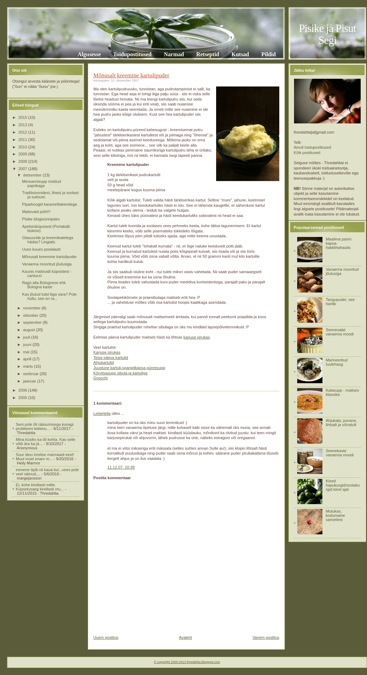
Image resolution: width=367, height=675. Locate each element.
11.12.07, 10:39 (121, 467)
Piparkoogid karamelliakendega (49, 204)
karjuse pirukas (197, 337)
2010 (23, 147)
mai (27, 352)
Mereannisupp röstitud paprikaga (41, 183)
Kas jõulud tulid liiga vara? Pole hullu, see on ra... (49, 296)
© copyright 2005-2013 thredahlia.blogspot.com (187, 662)
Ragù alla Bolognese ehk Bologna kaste (44, 285)
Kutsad (240, 54)
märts (28, 366)
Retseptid (207, 54)
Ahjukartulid (103, 362)
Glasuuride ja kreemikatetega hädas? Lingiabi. (47, 240)
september (33, 322)
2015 (23, 117)
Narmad (174, 54)
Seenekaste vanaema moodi (340, 453)
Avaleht (185, 637)
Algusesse (89, 54)
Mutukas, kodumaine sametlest (335, 515)
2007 (23, 169)
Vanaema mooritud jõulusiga (47, 264)
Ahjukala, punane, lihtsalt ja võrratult (341, 422)
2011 (23, 139)
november (32, 308)
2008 (23, 161)
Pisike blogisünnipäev (41, 219)
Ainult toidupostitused (312, 147)
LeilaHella (102, 413)
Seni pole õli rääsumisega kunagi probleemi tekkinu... (44, 426)
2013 (23, 125)
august (29, 330)
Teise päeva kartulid (110, 357)
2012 (23, 132)
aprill (28, 359)
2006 (23, 390)
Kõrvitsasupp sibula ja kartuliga (120, 373)
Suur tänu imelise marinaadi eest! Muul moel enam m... (45, 456)
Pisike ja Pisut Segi (327, 34)
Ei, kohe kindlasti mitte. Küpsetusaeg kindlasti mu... (40, 487)
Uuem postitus (106, 637)
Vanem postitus (266, 637)
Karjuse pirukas (106, 352)
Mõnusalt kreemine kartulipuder (49, 257)
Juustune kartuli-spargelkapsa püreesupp (129, 368)
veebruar (31, 374)
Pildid (268, 54)
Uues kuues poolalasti (41, 249)
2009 (23, 154)
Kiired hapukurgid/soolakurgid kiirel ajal (343, 485)
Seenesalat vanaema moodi (340, 332)
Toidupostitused (132, 54)
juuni (28, 344)
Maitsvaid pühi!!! (36, 212)
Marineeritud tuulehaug (336, 362)
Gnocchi (100, 378)
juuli (27, 337)
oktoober (31, 315)
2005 (23, 398)
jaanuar (30, 381)
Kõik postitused (307, 152)
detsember (33, 175)
